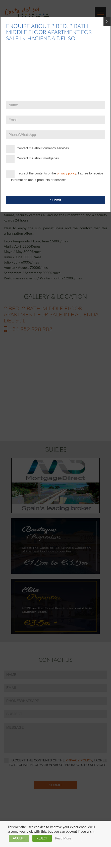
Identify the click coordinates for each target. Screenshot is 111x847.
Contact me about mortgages (32, 159)
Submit (55, 200)
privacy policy (66, 173)
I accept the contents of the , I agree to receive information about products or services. (54, 176)
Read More (63, 838)
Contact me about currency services (37, 149)
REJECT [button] (42, 838)
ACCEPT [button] (19, 838)
